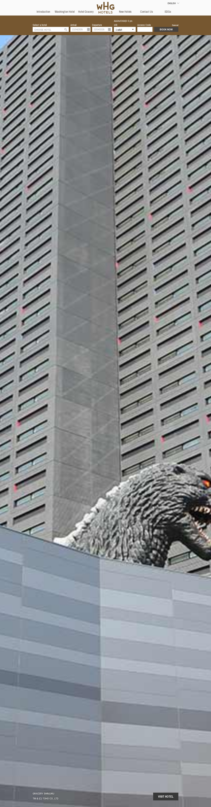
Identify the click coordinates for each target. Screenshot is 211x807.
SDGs (168, 12)
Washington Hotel (65, 12)
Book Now (166, 29)
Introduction (43, 12)
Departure (97, 25)
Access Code (144, 25)
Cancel (175, 25)
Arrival (73, 25)
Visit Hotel (165, 796)
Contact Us (146, 12)
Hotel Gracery (85, 12)
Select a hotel (40, 25)
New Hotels (125, 12)
